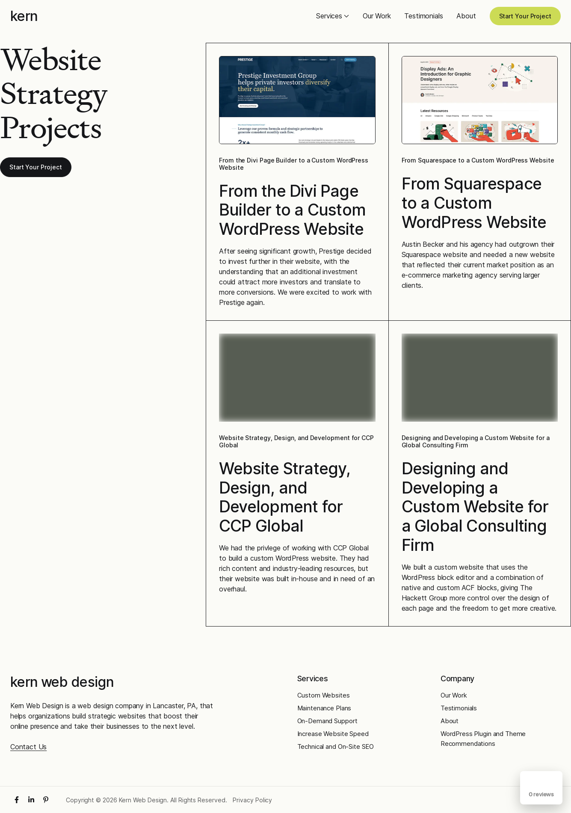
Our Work (377, 16)
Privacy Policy (252, 800)
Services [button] (332, 16)
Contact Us (28, 746)
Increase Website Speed (333, 734)
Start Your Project (525, 16)
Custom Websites (323, 695)
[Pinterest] (45, 799)
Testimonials (423, 16)
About (466, 16)
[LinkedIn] (31, 799)
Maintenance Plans (324, 708)
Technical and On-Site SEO (335, 746)
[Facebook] (16, 799)
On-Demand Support (327, 721)
